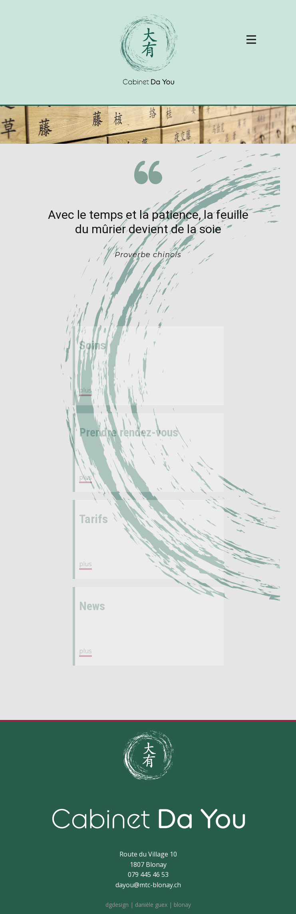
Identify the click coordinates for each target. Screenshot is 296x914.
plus (85, 390)
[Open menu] (251, 39)
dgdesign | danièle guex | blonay (148, 904)
